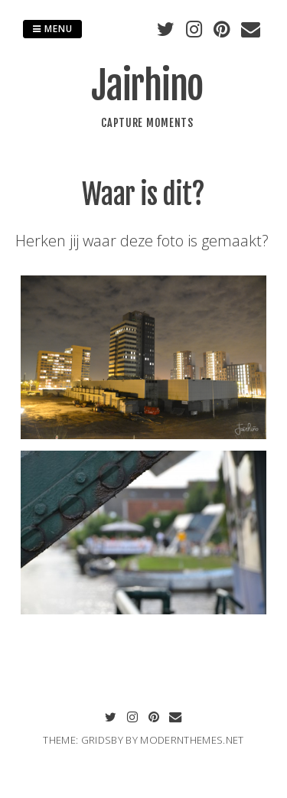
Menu (52, 28)
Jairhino (147, 85)
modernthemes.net (191, 740)
